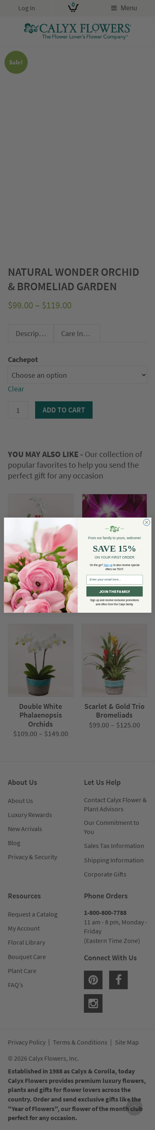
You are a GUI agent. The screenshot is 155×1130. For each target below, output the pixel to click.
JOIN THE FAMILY (114, 591)
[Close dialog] (146, 522)
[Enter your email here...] (114, 580)
